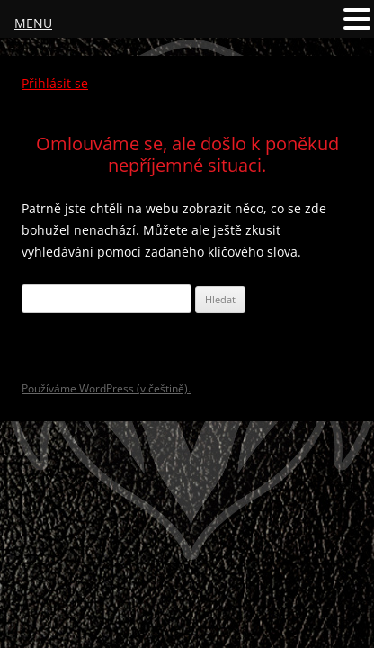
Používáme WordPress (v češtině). (106, 388)
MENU (33, 23)
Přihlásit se (55, 83)
